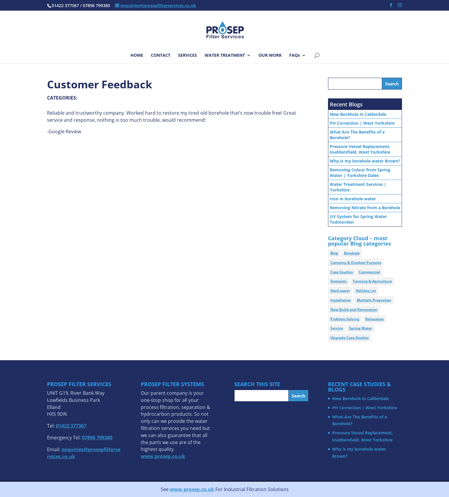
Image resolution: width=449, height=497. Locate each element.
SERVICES (187, 55)
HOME (136, 55)
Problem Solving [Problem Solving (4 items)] (344, 318)
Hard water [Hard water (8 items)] (340, 290)
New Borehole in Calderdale (358, 114)
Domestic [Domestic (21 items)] (338, 281)
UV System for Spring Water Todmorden (358, 219)
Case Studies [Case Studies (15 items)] (341, 272)
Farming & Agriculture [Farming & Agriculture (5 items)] (372, 281)
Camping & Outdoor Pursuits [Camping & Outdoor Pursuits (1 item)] (355, 262)
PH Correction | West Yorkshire (362, 123)
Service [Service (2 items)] (336, 328)
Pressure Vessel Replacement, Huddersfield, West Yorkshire (360, 149)
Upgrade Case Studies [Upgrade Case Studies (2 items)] (349, 337)
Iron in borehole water (353, 199)
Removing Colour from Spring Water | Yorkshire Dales (360, 172)
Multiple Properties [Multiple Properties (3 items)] (374, 300)
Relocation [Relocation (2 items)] (374, 318)
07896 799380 (97, 437)
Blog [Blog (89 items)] (334, 253)
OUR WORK (270, 55)
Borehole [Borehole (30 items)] (352, 253)
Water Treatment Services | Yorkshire (358, 187)
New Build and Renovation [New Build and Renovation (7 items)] (353, 309)
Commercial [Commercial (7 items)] (369, 272)
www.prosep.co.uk (192, 489)
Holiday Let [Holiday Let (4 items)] (366, 290)
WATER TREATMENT (225, 55)
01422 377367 (71, 426)
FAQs (294, 55)
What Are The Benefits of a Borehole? (357, 134)
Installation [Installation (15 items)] (340, 300)
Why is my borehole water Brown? (365, 161)
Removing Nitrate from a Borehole (365, 207)
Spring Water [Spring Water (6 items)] (360, 328)
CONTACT (160, 55)
